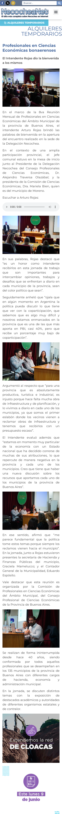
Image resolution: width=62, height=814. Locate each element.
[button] (56, 12)
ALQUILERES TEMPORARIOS (41, 31)
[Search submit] (59, 3)
